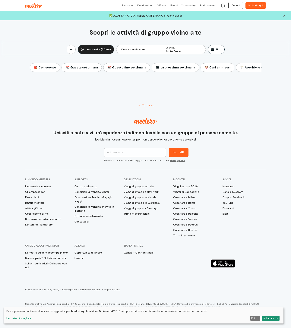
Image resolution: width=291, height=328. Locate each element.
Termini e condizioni (90, 289)
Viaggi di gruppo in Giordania (142, 202)
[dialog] (143, 315)
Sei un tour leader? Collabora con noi (46, 265)
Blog (225, 213)
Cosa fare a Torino (184, 208)
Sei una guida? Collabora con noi (45, 258)
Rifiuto (255, 318)
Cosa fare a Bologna (185, 213)
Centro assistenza (85, 186)
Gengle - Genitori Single (138, 252)
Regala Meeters (34, 202)
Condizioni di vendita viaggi (91, 192)
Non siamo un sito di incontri (43, 219)
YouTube (228, 202)
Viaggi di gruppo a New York (141, 192)
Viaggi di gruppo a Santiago (141, 208)
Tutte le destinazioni (137, 213)
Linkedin (79, 258)
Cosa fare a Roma (184, 202)
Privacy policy (177, 160)
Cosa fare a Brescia (185, 230)
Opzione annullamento (88, 216)
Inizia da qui (255, 5)
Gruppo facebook (234, 197)
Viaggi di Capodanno (186, 192)
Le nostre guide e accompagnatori (46, 252)
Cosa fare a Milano (184, 197)
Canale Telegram (233, 192)
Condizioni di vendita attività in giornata (94, 208)
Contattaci (81, 221)
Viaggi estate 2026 (185, 186)
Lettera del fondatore (39, 224)
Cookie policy (69, 289)
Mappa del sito (112, 289)
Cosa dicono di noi (37, 213)
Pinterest (228, 208)
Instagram (229, 186)
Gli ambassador (35, 192)
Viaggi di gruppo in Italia (139, 186)
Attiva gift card (34, 208)
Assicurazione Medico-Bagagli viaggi (93, 199)
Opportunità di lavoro (88, 252)
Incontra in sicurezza (38, 186)
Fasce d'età (32, 197)
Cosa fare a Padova (185, 224)
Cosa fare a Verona (185, 219)
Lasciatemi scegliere (18, 318)
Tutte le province (184, 235)
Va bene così (270, 318)
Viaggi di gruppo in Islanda (140, 197)
